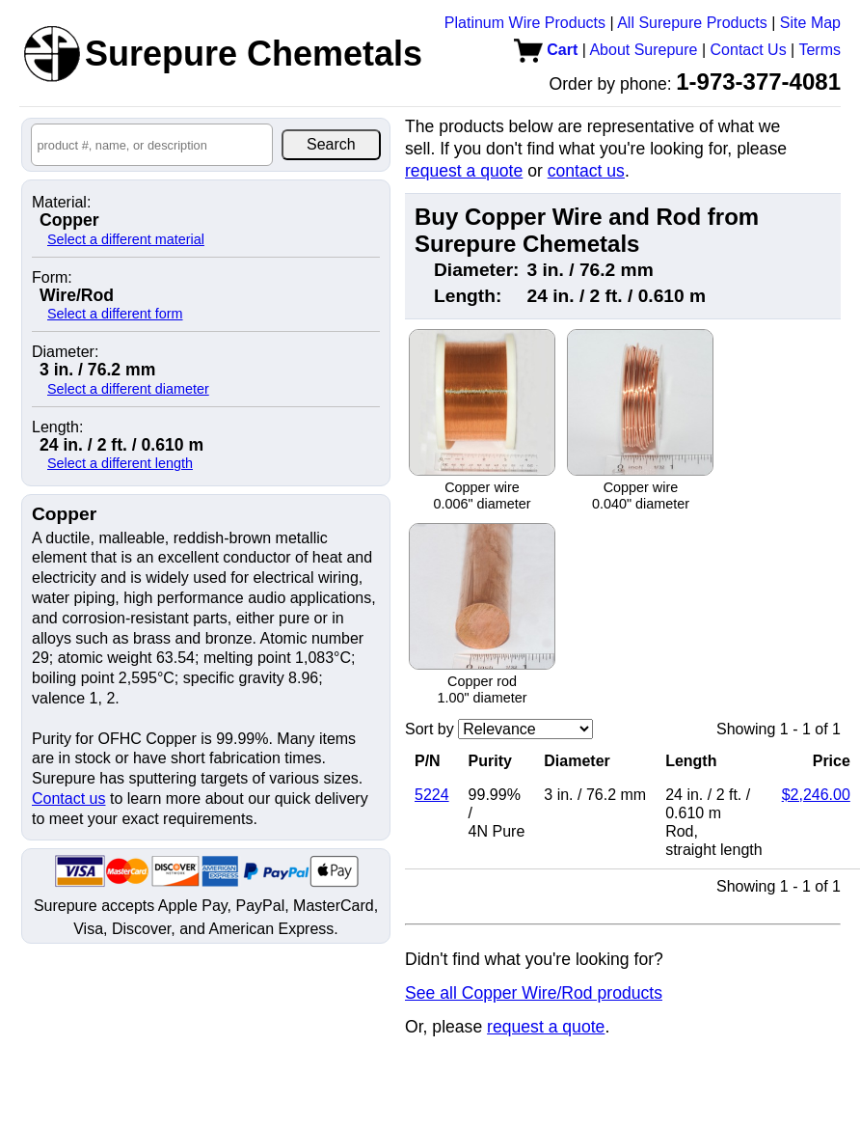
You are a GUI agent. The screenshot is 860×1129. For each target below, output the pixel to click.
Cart (546, 49)
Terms (819, 49)
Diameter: (65, 352)
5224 (432, 794)
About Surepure (643, 49)
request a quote (464, 170)
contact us (586, 170)
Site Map (810, 22)
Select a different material (125, 239)
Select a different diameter (128, 389)
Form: (52, 278)
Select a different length (120, 463)
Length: (57, 427)
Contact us (68, 798)
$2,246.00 (816, 794)
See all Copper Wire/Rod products (533, 993)
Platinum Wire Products (524, 22)
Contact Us (749, 49)
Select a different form (115, 313)
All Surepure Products (692, 22)
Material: (61, 202)
